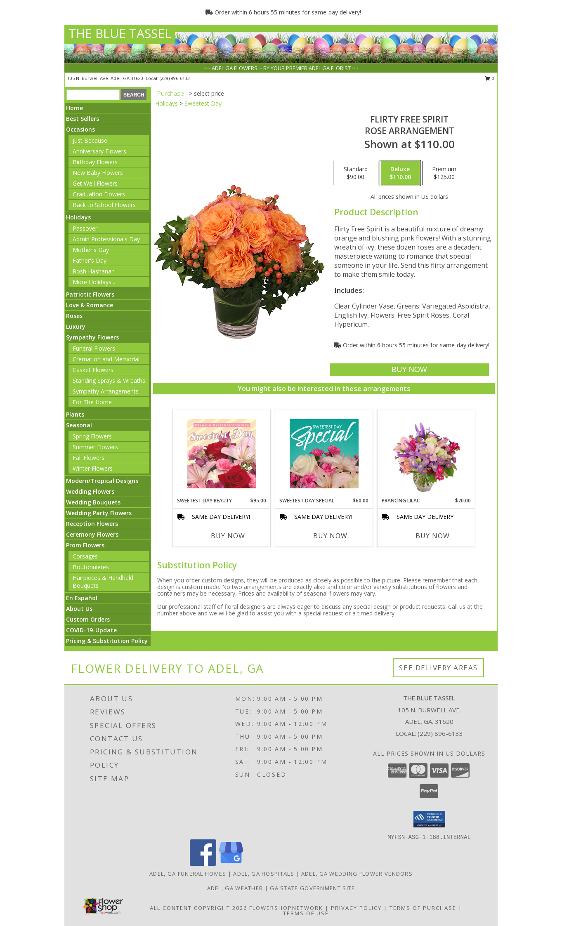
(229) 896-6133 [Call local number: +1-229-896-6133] (175, 78)
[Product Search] (93, 95)
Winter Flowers (93, 468)
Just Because (90, 140)
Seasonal (79, 425)
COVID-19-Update (91, 630)
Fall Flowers (88, 458)
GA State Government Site (312, 888)
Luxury (75, 326)
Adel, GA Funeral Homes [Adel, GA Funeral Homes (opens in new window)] (188, 873)
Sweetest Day (203, 103)
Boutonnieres (91, 567)
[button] (429, 819)
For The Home (92, 402)
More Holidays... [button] (94, 282)
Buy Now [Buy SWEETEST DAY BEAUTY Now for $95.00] (228, 535)
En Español (81, 598)
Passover (85, 228)
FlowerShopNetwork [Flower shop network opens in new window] (286, 908)
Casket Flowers (93, 370)
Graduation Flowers (99, 194)
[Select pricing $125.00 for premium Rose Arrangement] (444, 173)
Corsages (85, 556)
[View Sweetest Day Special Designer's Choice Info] (324, 453)
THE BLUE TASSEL (119, 33)
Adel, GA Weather (235, 888)
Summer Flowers (95, 447)
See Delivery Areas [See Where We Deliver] (438, 667)
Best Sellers (82, 119)
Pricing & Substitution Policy (107, 641)
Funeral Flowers (94, 348)
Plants (75, 414)
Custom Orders (88, 619)
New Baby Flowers (98, 173)
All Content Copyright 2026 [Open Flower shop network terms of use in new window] (198, 908)
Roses (74, 316)
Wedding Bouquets (93, 502)
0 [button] (489, 78)
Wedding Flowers (90, 491)
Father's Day (89, 260)
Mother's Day (91, 250)
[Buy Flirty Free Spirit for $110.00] (409, 369)
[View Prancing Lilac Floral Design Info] (426, 453)
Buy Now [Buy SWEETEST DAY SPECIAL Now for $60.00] (330, 535)
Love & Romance (89, 305)
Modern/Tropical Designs (102, 481)
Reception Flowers (92, 524)
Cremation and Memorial (106, 359)
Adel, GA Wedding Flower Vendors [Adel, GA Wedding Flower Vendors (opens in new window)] (357, 873)
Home (74, 108)
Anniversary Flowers (99, 151)
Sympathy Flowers (92, 337)
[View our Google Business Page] (231, 863)
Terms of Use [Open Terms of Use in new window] (306, 913)
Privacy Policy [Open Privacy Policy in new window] (356, 908)
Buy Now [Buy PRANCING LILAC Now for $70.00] (433, 535)
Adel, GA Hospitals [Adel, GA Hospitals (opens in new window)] (263, 873)
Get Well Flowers (95, 183)
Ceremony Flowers (92, 534)
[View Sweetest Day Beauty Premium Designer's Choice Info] (221, 453)
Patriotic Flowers (90, 294)
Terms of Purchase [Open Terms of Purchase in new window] (423, 908)
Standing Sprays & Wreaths (109, 380)
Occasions (80, 129)
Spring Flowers (92, 436)
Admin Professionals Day (106, 239)
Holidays (78, 217)
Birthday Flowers (95, 162)
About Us (79, 609)
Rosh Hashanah (94, 271)
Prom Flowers (85, 545)
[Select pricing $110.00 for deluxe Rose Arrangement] (400, 173)
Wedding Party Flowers (99, 513)
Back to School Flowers (104, 205)
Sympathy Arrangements (106, 391)
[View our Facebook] (203, 863)
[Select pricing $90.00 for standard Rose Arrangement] (355, 173)
